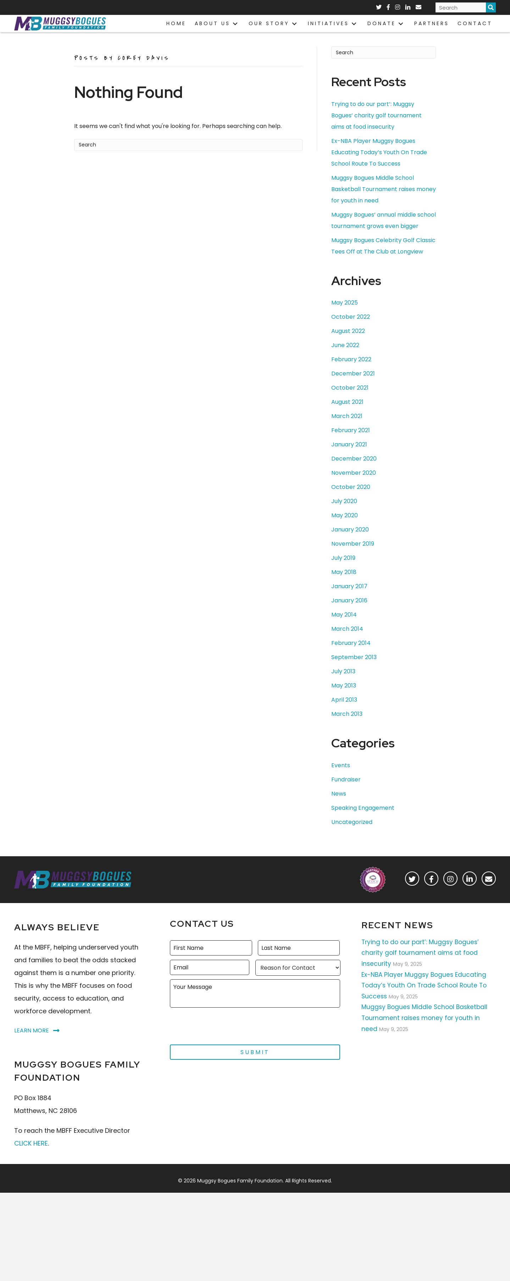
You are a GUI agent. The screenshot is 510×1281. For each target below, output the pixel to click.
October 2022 (350, 328)
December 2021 (353, 384)
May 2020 (344, 526)
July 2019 (343, 569)
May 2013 (343, 696)
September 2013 (354, 668)
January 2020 (350, 540)
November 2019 (352, 555)
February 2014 (351, 654)
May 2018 (343, 583)
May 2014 (344, 626)
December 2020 (354, 470)
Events (340, 776)
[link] (176, 23)
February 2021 (350, 441)
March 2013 (346, 725)
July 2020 (344, 512)
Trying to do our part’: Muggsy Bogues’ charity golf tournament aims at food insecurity (376, 126)
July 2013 (343, 682)
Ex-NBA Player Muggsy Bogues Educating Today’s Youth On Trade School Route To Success (379, 163)
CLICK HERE (31, 1153)
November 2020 (353, 484)
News (338, 805)
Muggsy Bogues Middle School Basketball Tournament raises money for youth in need (383, 200)
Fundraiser (346, 790)
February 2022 (351, 370)
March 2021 (346, 427)
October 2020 (350, 498)
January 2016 (349, 611)
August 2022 (348, 342)
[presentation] (224, 1035)
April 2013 (344, 711)
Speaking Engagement (362, 819)
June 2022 (345, 356)
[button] (412, 889)
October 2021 (349, 399)
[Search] (188, 156)
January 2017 (349, 597)
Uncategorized (351, 833)
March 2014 (347, 640)
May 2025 (344, 314)
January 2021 (349, 455)
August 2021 (347, 413)
